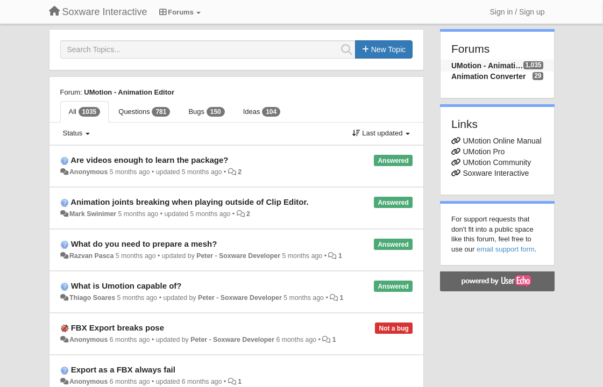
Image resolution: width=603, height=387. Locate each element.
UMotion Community (497, 162)
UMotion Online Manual (502, 141)
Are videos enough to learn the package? (149, 159)
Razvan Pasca (91, 256)
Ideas (261, 112)
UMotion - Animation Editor (129, 92)
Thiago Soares (92, 298)
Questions (144, 112)
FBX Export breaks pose (117, 327)
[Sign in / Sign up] (517, 12)
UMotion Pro (484, 151)
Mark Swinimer (92, 214)
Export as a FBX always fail (123, 369)
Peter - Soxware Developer (238, 256)
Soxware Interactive (496, 173)
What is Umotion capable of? (126, 285)
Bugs (206, 112)
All (85, 112)
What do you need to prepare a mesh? (144, 243)
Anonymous (88, 172)
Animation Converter (488, 76)
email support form (506, 249)
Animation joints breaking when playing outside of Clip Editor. (189, 201)
